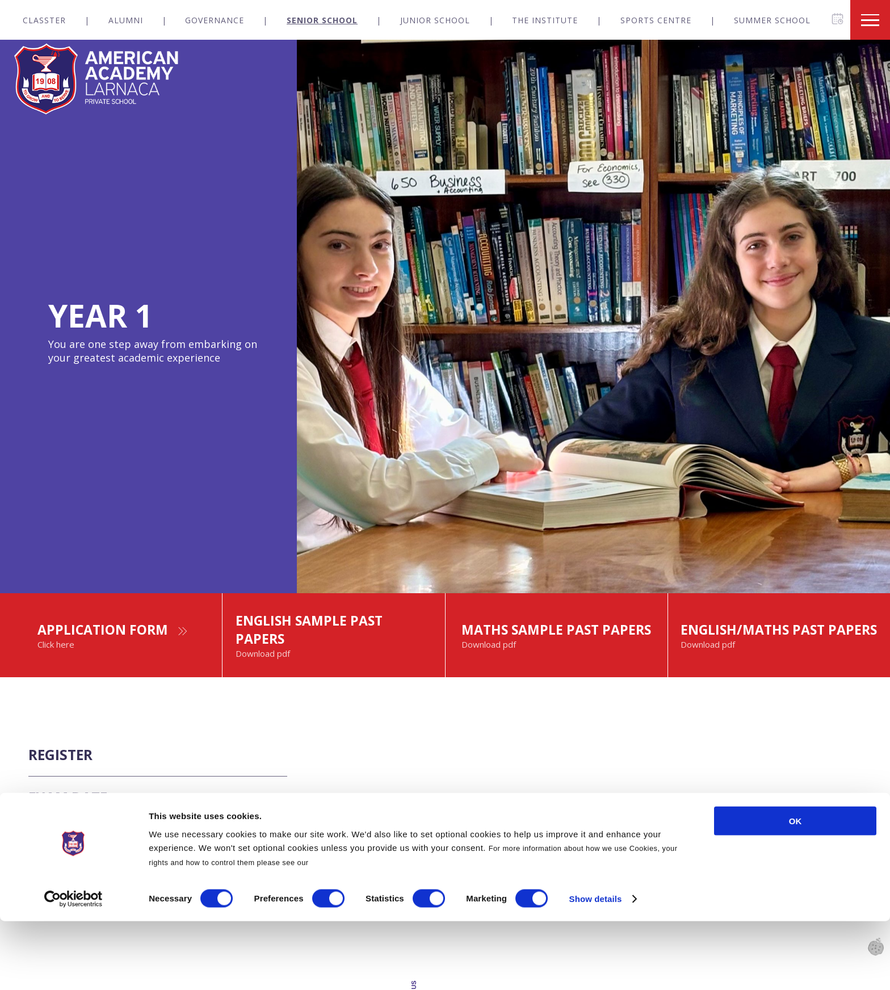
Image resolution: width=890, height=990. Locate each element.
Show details (595, 967)
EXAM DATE (76, 834)
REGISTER (67, 783)
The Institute (545, 20)
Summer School (772, 20)
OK (795, 889)
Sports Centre (655, 20)
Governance (214, 20)
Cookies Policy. (339, 930)
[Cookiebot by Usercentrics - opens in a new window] (73, 967)
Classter (44, 20)
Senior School (322, 20)
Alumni (125, 20)
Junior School (435, 20)
